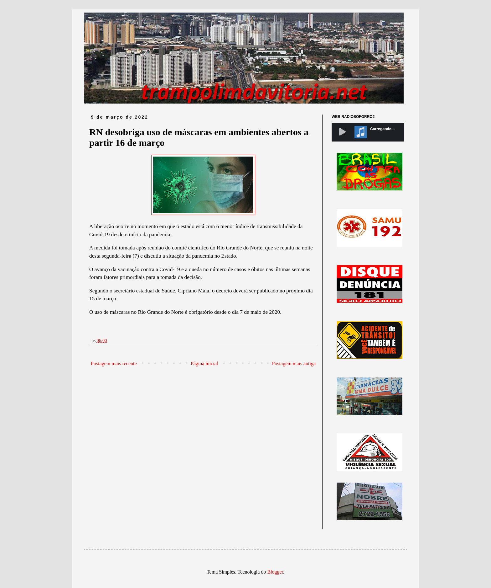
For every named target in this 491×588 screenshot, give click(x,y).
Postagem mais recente (114, 363)
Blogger (275, 572)
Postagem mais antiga (294, 363)
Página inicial (204, 363)
